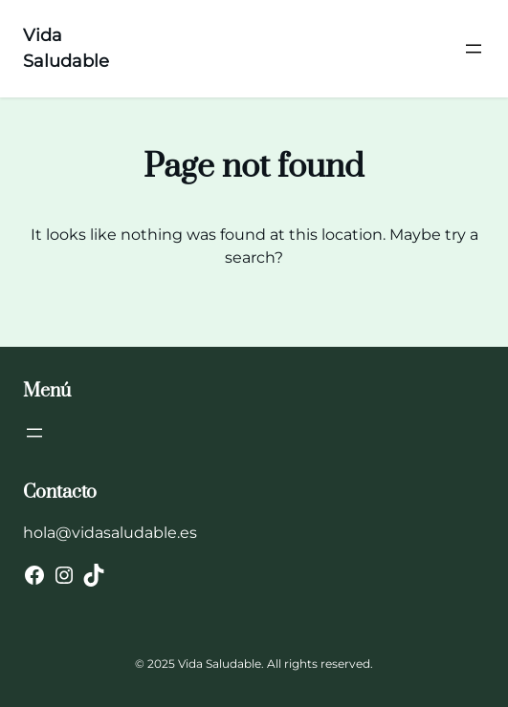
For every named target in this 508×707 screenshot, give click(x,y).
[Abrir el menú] (473, 48)
